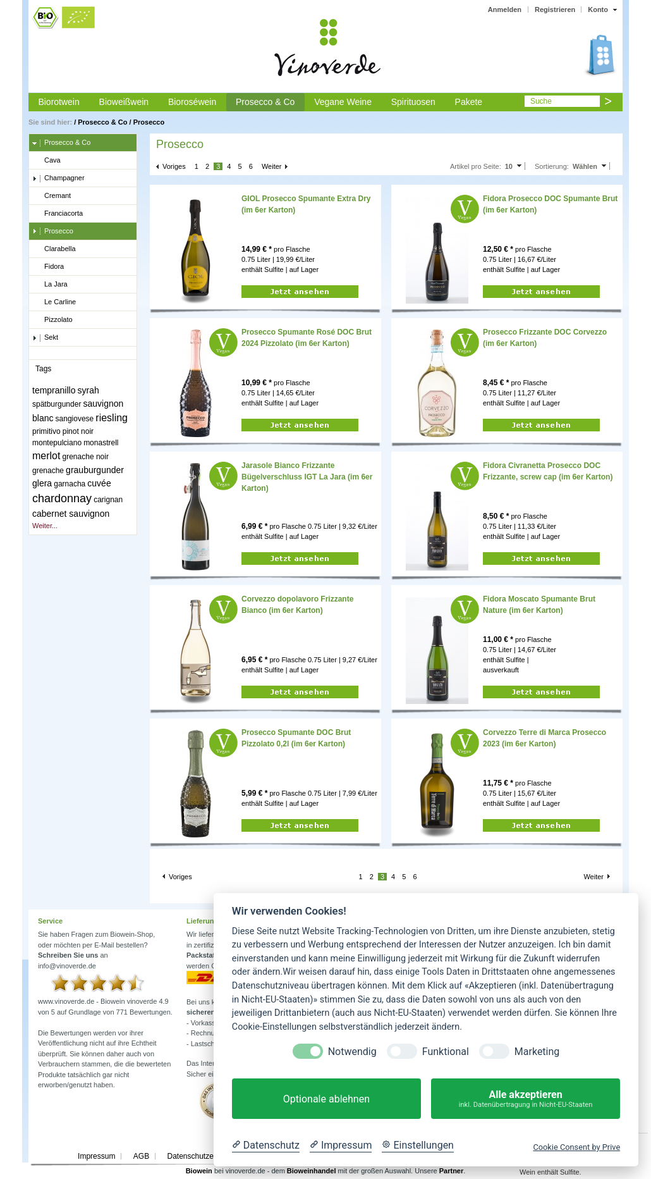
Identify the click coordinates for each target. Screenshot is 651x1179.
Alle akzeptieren (525, 1099)
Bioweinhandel (311, 1171)
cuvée (99, 483)
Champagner (58, 178)
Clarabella (54, 249)
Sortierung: (552, 166)
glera (42, 483)
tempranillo (53, 390)
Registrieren (555, 9)
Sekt (45, 337)
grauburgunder (95, 470)
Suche (541, 101)
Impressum (96, 1156)
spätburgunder (56, 404)
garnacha (69, 483)
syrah (88, 390)
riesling (111, 417)
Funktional (445, 1052)
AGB (141, 1156)
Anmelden (504, 9)
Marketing (536, 1052)
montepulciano (57, 442)
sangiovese (75, 418)
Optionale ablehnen (326, 1099)
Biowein (199, 1171)
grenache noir (86, 456)
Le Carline (54, 302)
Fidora (48, 266)
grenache (48, 470)
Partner (451, 1171)
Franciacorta (57, 213)
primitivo (46, 431)
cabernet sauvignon (70, 514)
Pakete (469, 102)
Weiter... (45, 525)
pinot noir (78, 431)
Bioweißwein (124, 102)
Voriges (174, 166)
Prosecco (149, 122)
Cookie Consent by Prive (576, 1147)
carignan (108, 499)
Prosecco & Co (265, 102)
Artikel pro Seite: (475, 166)
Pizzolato (52, 320)
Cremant (51, 196)
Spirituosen (413, 102)
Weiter (272, 166)
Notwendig (352, 1052)
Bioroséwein (192, 102)
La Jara (50, 284)
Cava (46, 160)
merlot (46, 455)
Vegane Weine (343, 102)
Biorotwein (58, 102)
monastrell (100, 442)
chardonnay (62, 498)
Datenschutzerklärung (204, 1156)
